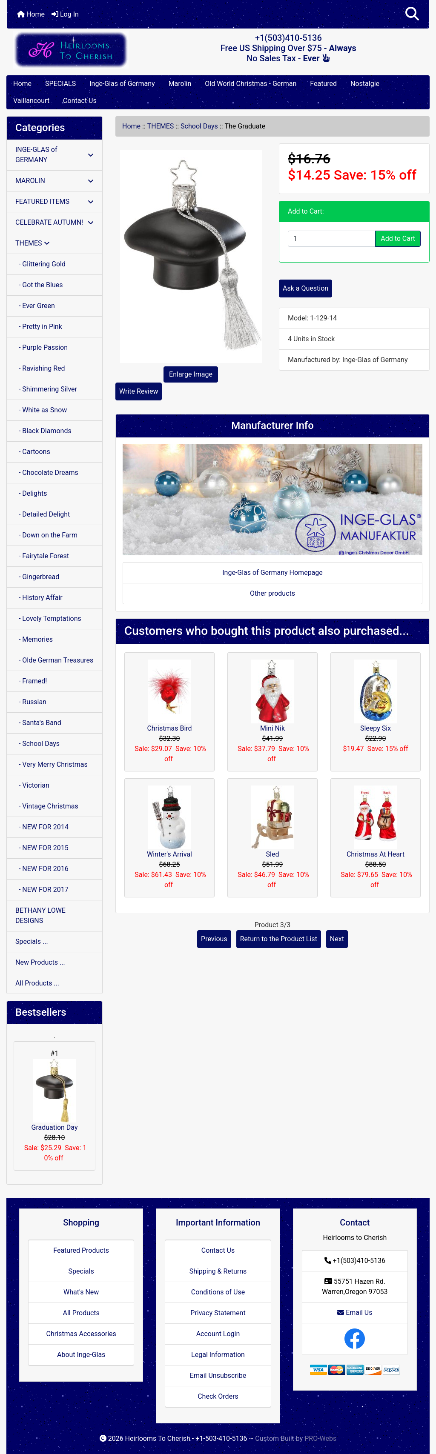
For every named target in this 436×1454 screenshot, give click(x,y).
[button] (412, 14)
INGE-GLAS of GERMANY (54, 155)
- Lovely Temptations (48, 618)
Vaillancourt (31, 101)
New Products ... (40, 962)
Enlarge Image (190, 374)
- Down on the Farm (46, 535)
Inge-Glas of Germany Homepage (272, 572)
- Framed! (31, 681)
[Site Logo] (77, 50)
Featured (323, 84)
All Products (81, 1313)
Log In (65, 14)
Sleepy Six (375, 728)
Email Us (354, 1312)
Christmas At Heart (375, 854)
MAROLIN (54, 181)
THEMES (160, 126)
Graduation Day (55, 1095)
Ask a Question (305, 288)
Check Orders (218, 1396)
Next (337, 939)
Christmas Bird (169, 728)
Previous (214, 939)
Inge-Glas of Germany (122, 84)
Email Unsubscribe (218, 1375)
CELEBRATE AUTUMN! (54, 222)
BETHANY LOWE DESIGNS (40, 915)
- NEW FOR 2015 (42, 848)
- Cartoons (32, 452)
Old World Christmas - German (250, 84)
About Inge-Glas (81, 1355)
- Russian (30, 702)
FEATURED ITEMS (54, 201)
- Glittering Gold (40, 264)
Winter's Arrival (169, 854)
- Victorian (32, 785)
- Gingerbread (37, 577)
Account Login (218, 1334)
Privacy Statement (217, 1313)
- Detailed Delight (42, 514)
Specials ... (31, 941)
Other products (272, 593)
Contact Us (80, 101)
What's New (81, 1292)
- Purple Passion (41, 347)
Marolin (180, 84)
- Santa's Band (38, 723)
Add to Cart (398, 238)
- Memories (34, 639)
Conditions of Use (218, 1292)
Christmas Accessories (81, 1334)
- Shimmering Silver (46, 389)
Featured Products (81, 1250)
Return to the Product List (278, 939)
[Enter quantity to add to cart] (332, 239)
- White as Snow (41, 410)
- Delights (31, 493)
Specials (81, 1271)
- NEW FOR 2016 (42, 869)
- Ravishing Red (40, 368)
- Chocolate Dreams (46, 472)
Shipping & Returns (218, 1271)
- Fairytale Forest (42, 556)
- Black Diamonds (43, 431)
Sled (272, 854)
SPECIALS (60, 84)
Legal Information (218, 1355)
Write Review (138, 391)
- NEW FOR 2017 (42, 890)
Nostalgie (364, 84)
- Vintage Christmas (46, 806)
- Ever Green (35, 306)
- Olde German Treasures (54, 660)
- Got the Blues (39, 285)
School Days (199, 126)
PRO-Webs (320, 1438)
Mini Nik (272, 728)
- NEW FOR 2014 (42, 827)
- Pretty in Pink (38, 327)
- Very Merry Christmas (51, 764)
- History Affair (39, 598)
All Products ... (37, 983)
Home (31, 14)
